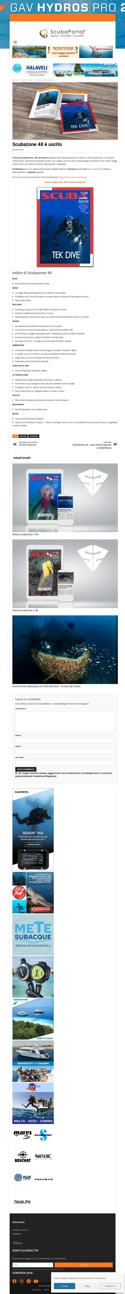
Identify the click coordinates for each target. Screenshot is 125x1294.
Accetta (64, 1286)
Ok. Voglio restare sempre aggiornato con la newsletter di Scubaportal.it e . (63, 775)
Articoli (23, 80)
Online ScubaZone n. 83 (25, 610)
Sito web (19, 757)
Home (14, 80)
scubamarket (97, 169)
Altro (31, 80)
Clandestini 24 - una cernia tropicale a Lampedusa (91, 445)
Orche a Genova (28, 443)
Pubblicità (16, 1233)
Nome (18, 735)
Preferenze (110, 1286)
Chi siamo (36, 1289)
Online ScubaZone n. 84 (25, 534)
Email (18, 746)
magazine (23, 436)
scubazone (34, 436)
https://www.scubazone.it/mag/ (73, 177)
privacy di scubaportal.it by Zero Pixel (53, 1269)
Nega (87, 1286)
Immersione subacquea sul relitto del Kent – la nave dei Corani (46, 686)
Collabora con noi (20, 1230)
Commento (21, 708)
